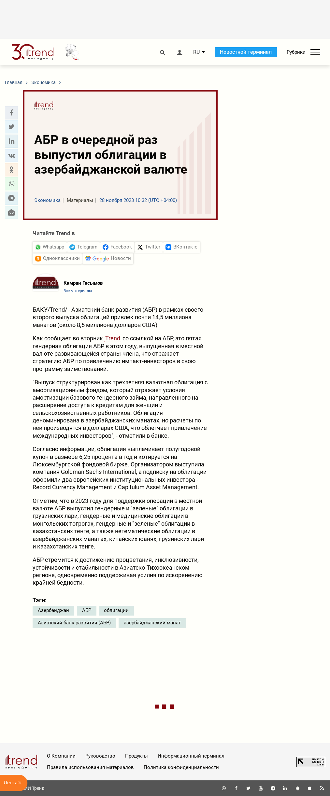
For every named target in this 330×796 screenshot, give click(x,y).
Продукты (136, 756)
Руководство (100, 756)
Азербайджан (53, 610)
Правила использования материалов (90, 767)
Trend (112, 338)
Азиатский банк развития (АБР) (74, 623)
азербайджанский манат (152, 623)
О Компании (61, 756)
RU (196, 52)
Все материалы (78, 291)
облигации (116, 610)
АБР (86, 610)
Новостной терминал (246, 52)
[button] (11, 112)
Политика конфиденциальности (181, 767)
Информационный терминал (191, 756)
